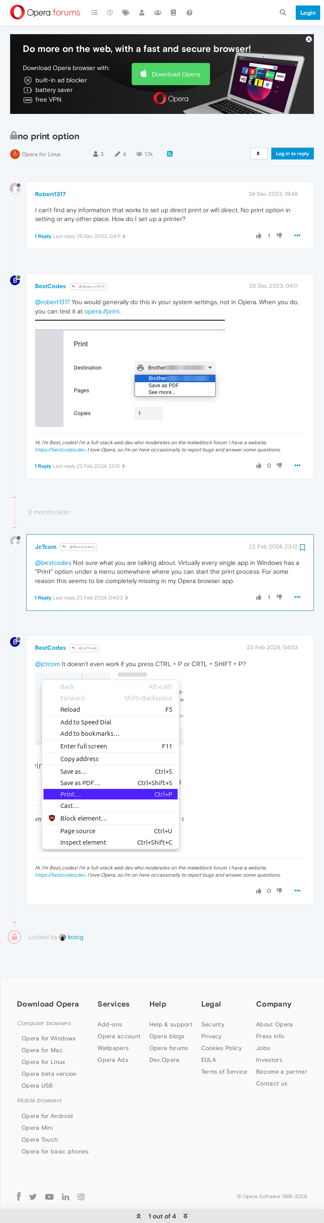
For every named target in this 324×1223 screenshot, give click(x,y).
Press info (270, 1011)
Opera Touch (40, 1114)
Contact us (271, 1058)
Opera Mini (37, 1102)
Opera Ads (112, 1034)
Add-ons (109, 999)
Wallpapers (113, 1023)
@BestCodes (78, 522)
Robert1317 (50, 169)
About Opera (274, 999)
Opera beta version (49, 1048)
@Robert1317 (88, 261)
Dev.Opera (164, 1034)
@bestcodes (53, 537)
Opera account (118, 1011)
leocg (71, 911)
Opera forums (168, 1023)
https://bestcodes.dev (60, 425)
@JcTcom (84, 623)
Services (113, 978)
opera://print (101, 285)
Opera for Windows (49, 1013)
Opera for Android (47, 1090)
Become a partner (281, 1046)
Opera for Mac (42, 1025)
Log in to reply (292, 129)
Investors (269, 1034)
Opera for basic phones (55, 1126)
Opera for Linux (41, 129)
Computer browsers (43, 998)
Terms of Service (224, 1046)
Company (274, 978)
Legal (211, 978)
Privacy (211, 1011)
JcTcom (46, 521)
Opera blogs (166, 1011)
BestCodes (50, 261)
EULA (208, 1034)
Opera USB (37, 1060)
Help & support (170, 999)
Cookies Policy (221, 1023)
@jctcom (47, 639)
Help (157, 978)
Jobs (263, 1023)
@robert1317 (52, 277)
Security (212, 999)
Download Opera (176, 48)
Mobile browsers (39, 1075)
